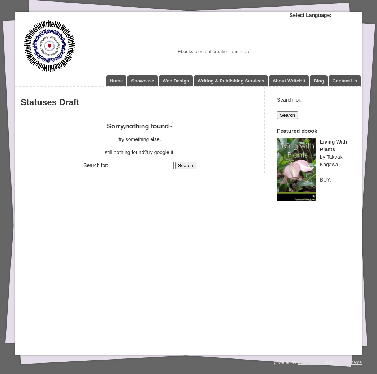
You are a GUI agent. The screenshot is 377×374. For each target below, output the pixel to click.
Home (116, 81)
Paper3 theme (348, 362)
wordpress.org (311, 362)
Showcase (142, 81)
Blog (318, 81)
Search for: (95, 165)
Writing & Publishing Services (231, 81)
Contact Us (344, 81)
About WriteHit (289, 81)
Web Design (175, 81)
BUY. (325, 180)
